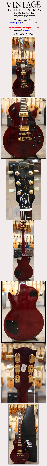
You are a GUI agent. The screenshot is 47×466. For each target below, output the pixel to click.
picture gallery (15, 22)
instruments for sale (29, 30)
